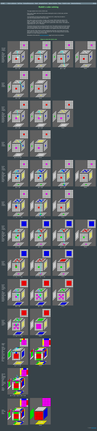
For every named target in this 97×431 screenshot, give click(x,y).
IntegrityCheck (43, 3)
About (94, 3)
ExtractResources (28, 3)
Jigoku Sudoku (53, 3)
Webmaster (93, 427)
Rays (59, 3)
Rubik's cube (66, 3)
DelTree (19, 3)
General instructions (44, 35)
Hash (36, 3)
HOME (3, 3)
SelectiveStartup (76, 3)
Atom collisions (12, 3)
